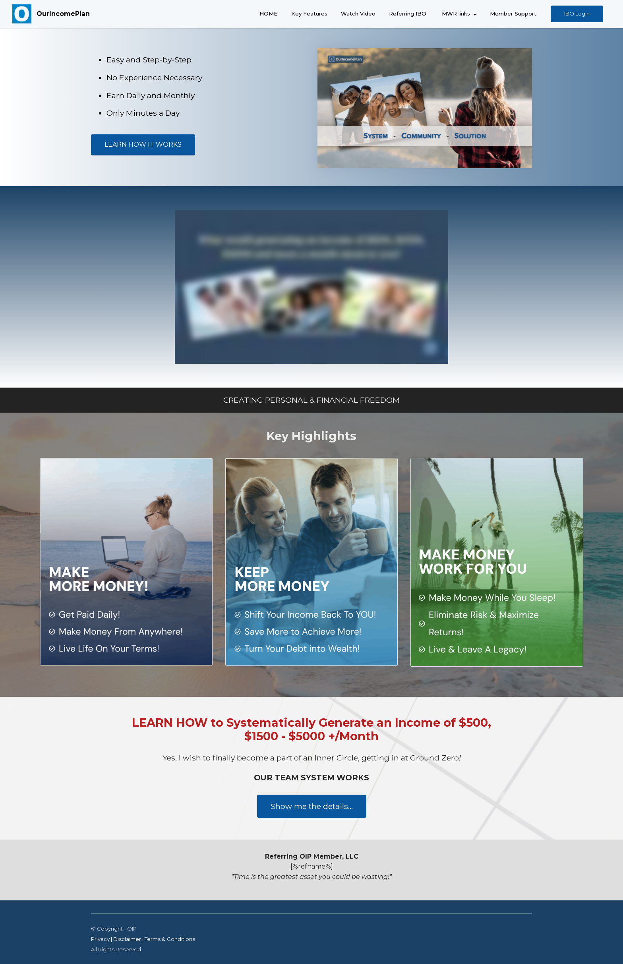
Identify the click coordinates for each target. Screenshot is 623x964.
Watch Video (358, 13)
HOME (268, 13)
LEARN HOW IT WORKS (143, 144)
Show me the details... (312, 806)
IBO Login (577, 13)
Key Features (309, 13)
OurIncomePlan (63, 13)
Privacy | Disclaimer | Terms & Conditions (143, 939)
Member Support (513, 13)
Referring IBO (407, 13)
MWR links (455, 13)
